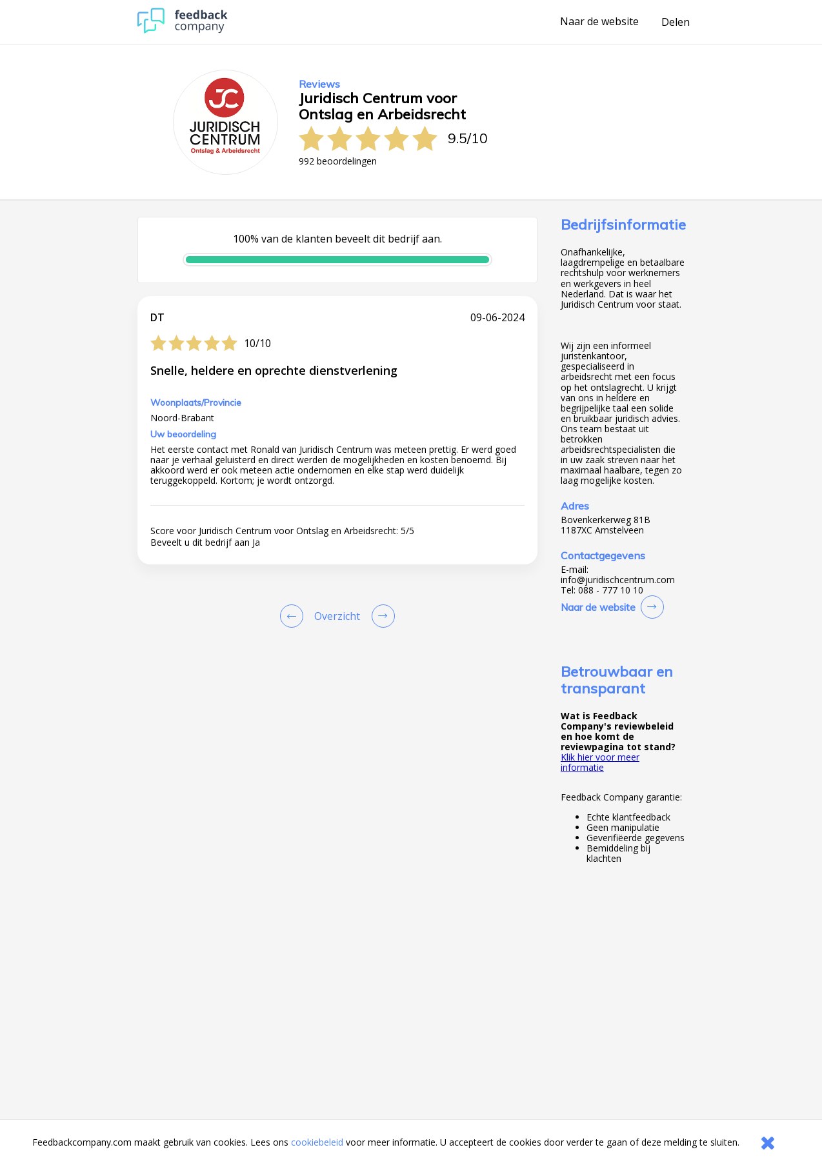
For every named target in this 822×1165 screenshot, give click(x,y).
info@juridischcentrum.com (618, 580)
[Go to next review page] (380, 616)
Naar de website (599, 21)
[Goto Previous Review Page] (294, 616)
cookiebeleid (317, 1142)
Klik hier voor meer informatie (600, 762)
